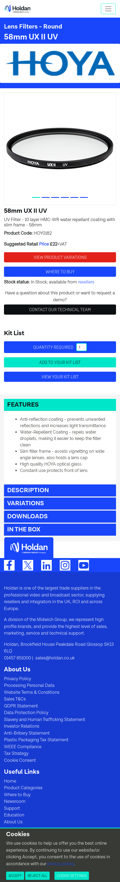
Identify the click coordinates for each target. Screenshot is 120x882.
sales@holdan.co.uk (54, 658)
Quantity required (60, 347)
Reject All (37, 875)
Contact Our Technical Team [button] (60, 309)
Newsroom (14, 801)
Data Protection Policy (26, 713)
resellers (86, 282)
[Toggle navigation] (108, 8)
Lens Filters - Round (33, 27)
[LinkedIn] (46, 565)
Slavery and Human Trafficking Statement (44, 720)
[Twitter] (28, 565)
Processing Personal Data (29, 685)
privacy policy (60, 864)
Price (44, 244)
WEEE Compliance (22, 747)
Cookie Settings (72, 875)
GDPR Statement (21, 706)
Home (10, 781)
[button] (60, 405)
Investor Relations (21, 726)
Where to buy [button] (60, 271)
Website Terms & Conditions (31, 692)
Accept (15, 875)
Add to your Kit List (60, 362)
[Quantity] (81, 347)
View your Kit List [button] (60, 376)
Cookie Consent (20, 760)
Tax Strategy (16, 753)
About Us (13, 822)
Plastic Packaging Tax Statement (36, 740)
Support (12, 808)
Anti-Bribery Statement (27, 733)
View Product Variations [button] (60, 257)
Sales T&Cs (15, 699)
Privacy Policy (17, 679)
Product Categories (23, 788)
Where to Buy (17, 795)
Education (14, 815)
